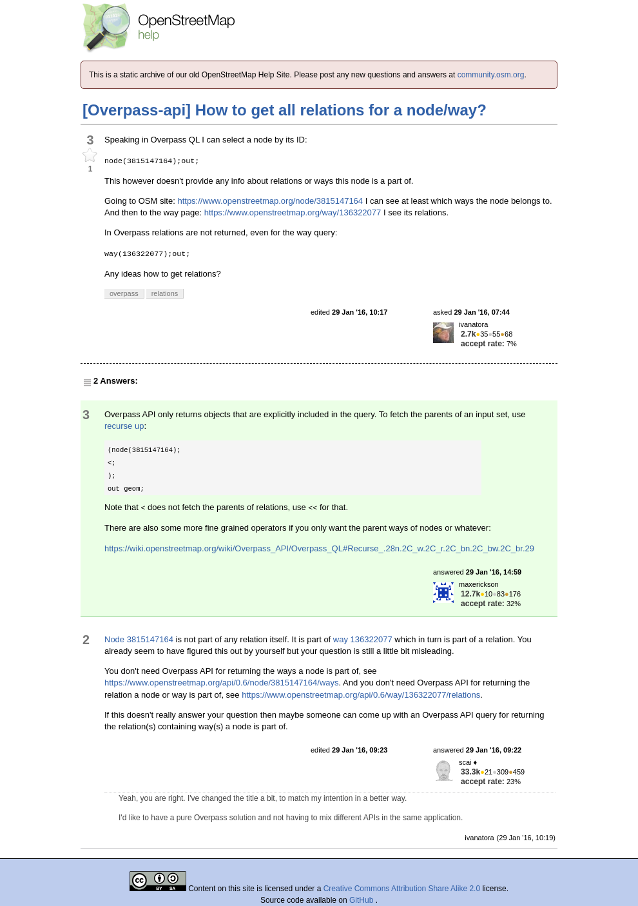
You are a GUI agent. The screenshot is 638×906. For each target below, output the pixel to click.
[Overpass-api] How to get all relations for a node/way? (284, 110)
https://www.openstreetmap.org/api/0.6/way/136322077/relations (361, 695)
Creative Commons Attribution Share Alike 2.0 (402, 888)
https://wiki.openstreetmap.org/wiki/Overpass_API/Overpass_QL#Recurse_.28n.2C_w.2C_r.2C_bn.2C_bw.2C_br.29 (319, 548)
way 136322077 (362, 639)
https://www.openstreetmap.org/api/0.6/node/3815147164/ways (221, 682)
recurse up (124, 426)
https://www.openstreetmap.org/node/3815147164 (270, 201)
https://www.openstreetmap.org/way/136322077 (293, 212)
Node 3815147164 (138, 639)
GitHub (362, 900)
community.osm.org (491, 74)
